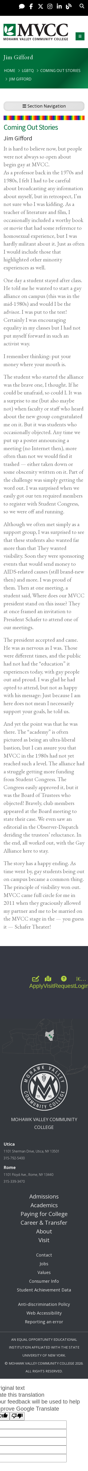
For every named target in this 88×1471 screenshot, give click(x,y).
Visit (44, 1240)
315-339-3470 (14, 1181)
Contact (44, 1255)
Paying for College (44, 1214)
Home (9, 70)
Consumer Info (44, 1281)
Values (44, 1272)
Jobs (44, 1263)
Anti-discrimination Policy (44, 1304)
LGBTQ (28, 70)
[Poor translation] (17, 1416)
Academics (44, 1205)
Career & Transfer (44, 1222)
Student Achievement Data (44, 1290)
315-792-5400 (14, 1158)
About (44, 1231)
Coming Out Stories (60, 70)
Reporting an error (44, 1321)
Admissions (44, 1196)
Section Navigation (44, 106)
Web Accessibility (44, 1313)
